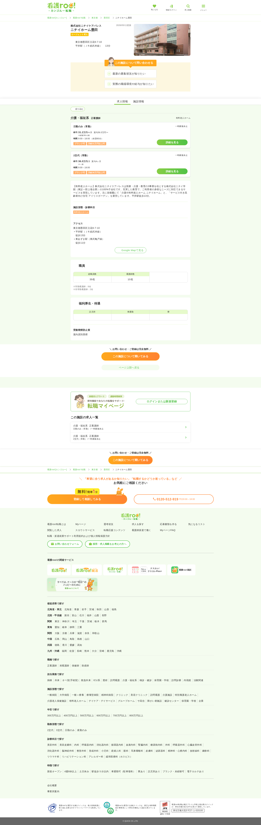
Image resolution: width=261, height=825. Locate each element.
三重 (79, 627)
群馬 (104, 621)
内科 (76, 744)
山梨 (96, 615)
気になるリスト (196, 524)
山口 (87, 639)
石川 (81, 615)
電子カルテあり (195, 771)
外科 (167, 744)
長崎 (79, 651)
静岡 (72, 627)
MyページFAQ (167, 530)
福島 (114, 609)
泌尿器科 (160, 750)
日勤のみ (70, 730)
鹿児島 (110, 651)
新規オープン (54, 771)
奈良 (87, 633)
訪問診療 (176, 680)
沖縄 (119, 651)
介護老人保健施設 (57, 701)
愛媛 (72, 645)
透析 (105, 680)
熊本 (86, 651)
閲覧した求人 (54, 530)
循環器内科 (117, 744)
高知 (79, 645)
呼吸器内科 (88, 744)
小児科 (105, 750)
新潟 (66, 615)
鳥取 (72, 639)
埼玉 (74, 621)
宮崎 (101, 651)
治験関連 (198, 680)
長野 (104, 615)
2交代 (50, 730)
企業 (201, 701)
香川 (64, 645)
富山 (74, 615)
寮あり (141, 771)
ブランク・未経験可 (173, 771)
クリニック (122, 695)
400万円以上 (71, 715)
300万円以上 (54, 715)
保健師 (75, 665)
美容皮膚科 (66, 744)
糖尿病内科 (156, 744)
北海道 (68, 609)
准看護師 (64, 665)
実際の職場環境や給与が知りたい (133, 84)
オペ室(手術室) (70, 680)
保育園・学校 (161, 680)
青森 (76, 609)
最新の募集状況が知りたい (129, 73)
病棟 (49, 680)
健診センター (171, 701)
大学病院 (64, 695)
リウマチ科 (53, 756)
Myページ (80, 524)
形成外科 (94, 750)
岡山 (64, 639)
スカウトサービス (85, 530)
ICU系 (96, 680)
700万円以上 (120, 715)
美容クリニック (139, 695)
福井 (89, 615)
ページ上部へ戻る (130, 367)
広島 (57, 639)
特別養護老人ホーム (186, 695)
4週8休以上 (70, 771)
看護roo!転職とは (56, 524)
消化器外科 (53, 750)
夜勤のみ (82, 730)
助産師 (85, 665)
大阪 (57, 633)
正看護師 (52, 665)
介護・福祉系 (130, 680)
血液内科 (131, 744)
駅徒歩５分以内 (100, 771)
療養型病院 (93, 695)
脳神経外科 (68, 750)
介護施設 (167, 695)
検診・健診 (146, 680)
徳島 (57, 645)
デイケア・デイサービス (102, 701)
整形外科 (81, 750)
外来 (57, 680)
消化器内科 (103, 744)
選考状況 (108, 524)
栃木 (97, 621)
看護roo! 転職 (79, 18)
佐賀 (71, 651)
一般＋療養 (78, 695)
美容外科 (52, 744)
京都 (64, 633)
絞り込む (77, 109)
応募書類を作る (168, 524)
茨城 (89, 621)
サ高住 (141, 701)
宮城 (91, 609)
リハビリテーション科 (74, 756)
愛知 (57, 627)
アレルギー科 (96, 756)
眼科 (126, 750)
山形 (106, 609)
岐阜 (64, 627)
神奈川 (65, 621)
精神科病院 (107, 695)
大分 (94, 651)
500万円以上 (87, 715)
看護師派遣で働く (141, 530)
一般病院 (52, 695)
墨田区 (107, 18)
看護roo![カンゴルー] (57, 18)
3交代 (59, 730)
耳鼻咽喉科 (137, 750)
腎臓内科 (143, 744)
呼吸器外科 (179, 744)
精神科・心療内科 (177, 750)
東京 (57, 621)
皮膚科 (149, 750)
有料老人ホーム (77, 701)
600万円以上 (103, 715)
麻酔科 (205, 750)
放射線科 (195, 750)
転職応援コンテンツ (114, 530)
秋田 (99, 609)
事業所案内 (53, 791)
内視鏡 (187, 680)
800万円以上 (136, 715)
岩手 (84, 609)
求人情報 (122, 101)
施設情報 (138, 101)
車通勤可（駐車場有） (123, 771)
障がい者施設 (154, 701)
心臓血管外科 (194, 744)
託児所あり (154, 771)
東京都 (95, 18)
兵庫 (72, 633)
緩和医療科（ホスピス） (119, 756)
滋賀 (79, 633)
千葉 (82, 621)
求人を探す (138, 524)
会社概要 (52, 785)
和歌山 (95, 633)
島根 (79, 639)
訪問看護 (115, 680)
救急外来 (86, 680)
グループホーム (126, 701)
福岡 (64, 651)
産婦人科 (116, 750)
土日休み (84, 771)
